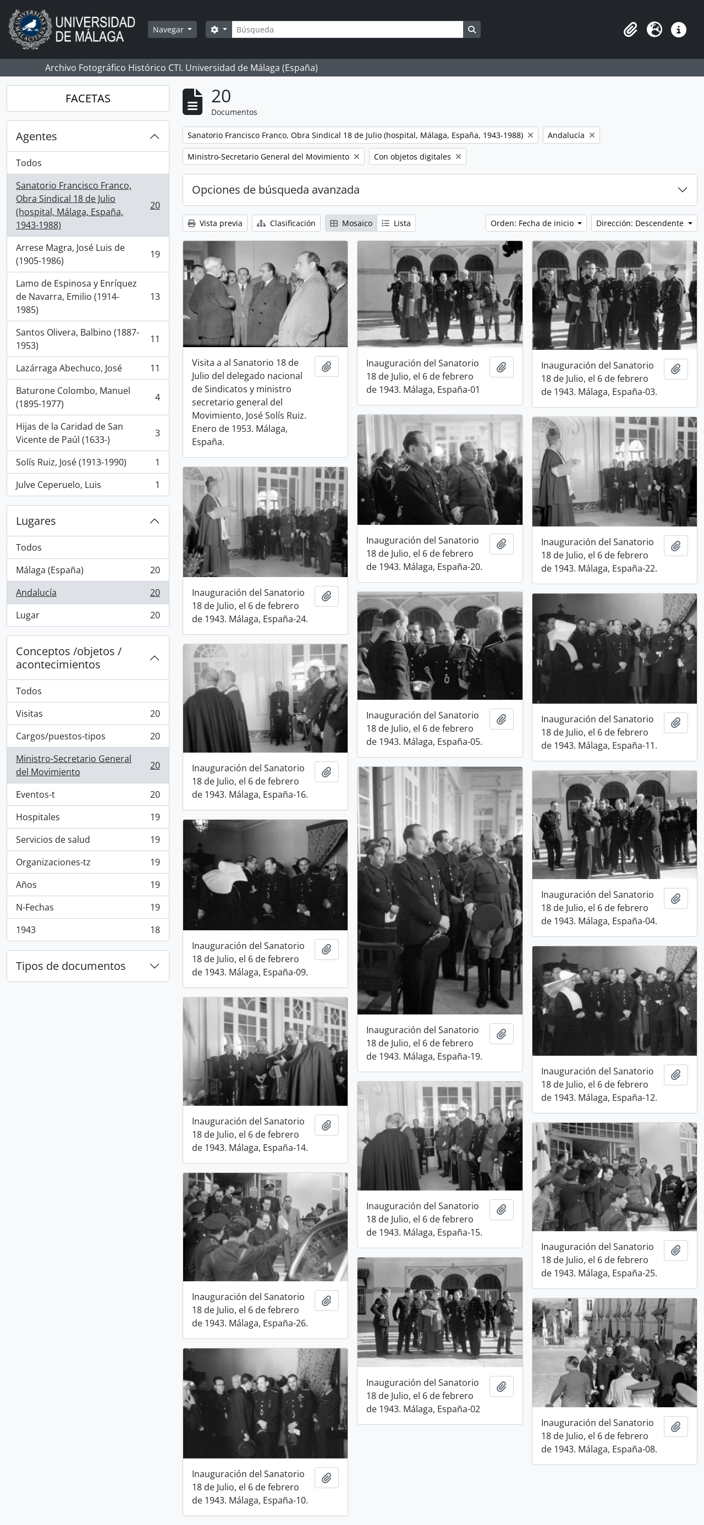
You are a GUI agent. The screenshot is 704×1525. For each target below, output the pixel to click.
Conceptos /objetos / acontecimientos (69, 658)
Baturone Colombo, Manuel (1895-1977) (87, 397)
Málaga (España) (87, 572)
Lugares (36, 520)
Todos (29, 163)
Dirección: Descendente (641, 223)
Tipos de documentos (71, 965)
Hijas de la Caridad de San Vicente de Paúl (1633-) (87, 433)
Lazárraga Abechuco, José (87, 370)
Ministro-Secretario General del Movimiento (87, 765)
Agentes (36, 136)
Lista (396, 223)
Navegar (169, 29)
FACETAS (88, 98)
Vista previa (215, 223)
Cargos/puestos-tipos (87, 738)
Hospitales (87, 819)
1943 (87, 932)
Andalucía (87, 595)
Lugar (87, 617)
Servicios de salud (87, 842)
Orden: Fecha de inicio (533, 223)
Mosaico (351, 223)
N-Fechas (87, 910)
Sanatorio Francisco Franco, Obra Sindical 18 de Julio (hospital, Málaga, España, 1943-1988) (87, 205)
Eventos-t (87, 797)
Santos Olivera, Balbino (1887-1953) (87, 339)
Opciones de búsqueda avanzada (276, 189)
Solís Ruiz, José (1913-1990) (87, 465)
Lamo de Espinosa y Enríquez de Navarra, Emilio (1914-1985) (87, 296)
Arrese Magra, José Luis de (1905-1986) (87, 254)
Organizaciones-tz (87, 864)
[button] (630, 30)
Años (87, 887)
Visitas (87, 716)
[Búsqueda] (348, 29)
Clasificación (286, 223)
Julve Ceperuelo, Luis (87, 487)
